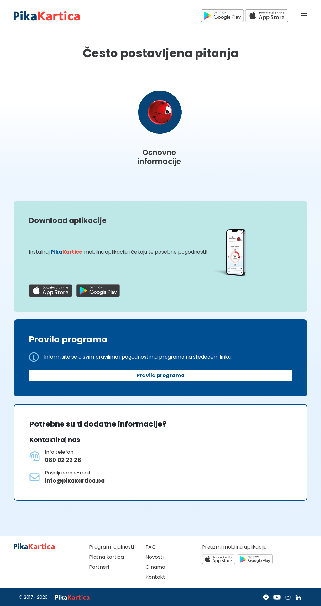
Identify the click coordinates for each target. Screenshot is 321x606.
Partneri (99, 567)
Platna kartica (106, 557)
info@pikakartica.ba (75, 480)
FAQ (150, 547)
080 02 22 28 (63, 460)
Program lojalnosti (111, 547)
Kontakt (155, 577)
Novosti (154, 557)
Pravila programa (161, 375)
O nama (155, 567)
